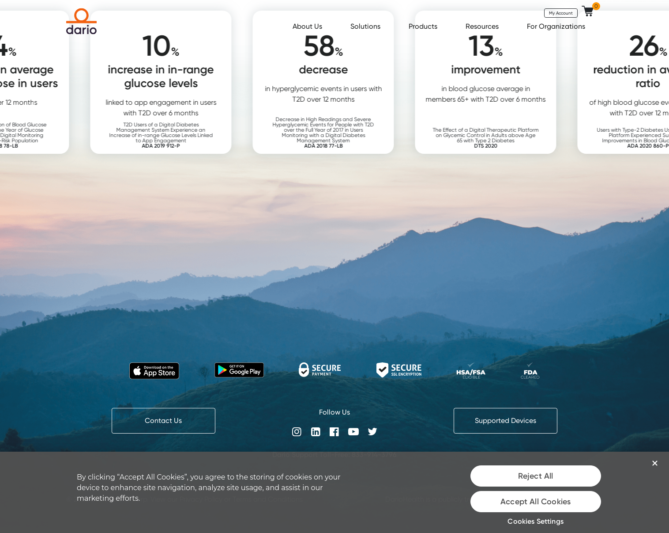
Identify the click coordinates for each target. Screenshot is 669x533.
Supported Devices (505, 420)
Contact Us (163, 420)
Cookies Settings (535, 521)
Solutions (366, 26)
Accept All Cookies (535, 501)
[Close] (655, 463)
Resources (483, 26)
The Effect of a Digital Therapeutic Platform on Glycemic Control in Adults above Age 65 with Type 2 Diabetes (502, 137)
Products (424, 26)
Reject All (535, 476)
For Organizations (557, 26)
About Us (308, 26)
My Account (561, 12)
